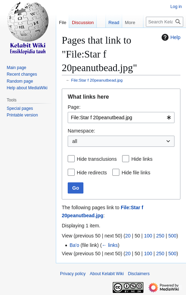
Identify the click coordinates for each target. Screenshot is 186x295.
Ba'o (74, 245)
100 (148, 236)
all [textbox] (74, 141)
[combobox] (121, 117)
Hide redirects (92, 172)
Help (170, 37)
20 (128, 236)
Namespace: (81, 131)
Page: (74, 107)
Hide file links (135, 172)
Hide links (141, 159)
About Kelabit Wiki (107, 273)
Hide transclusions (97, 159)
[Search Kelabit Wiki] (164, 22)
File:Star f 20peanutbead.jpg (97, 80)
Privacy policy (72, 273)
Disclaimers (139, 273)
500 (172, 236)
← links (110, 245)
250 (160, 236)
